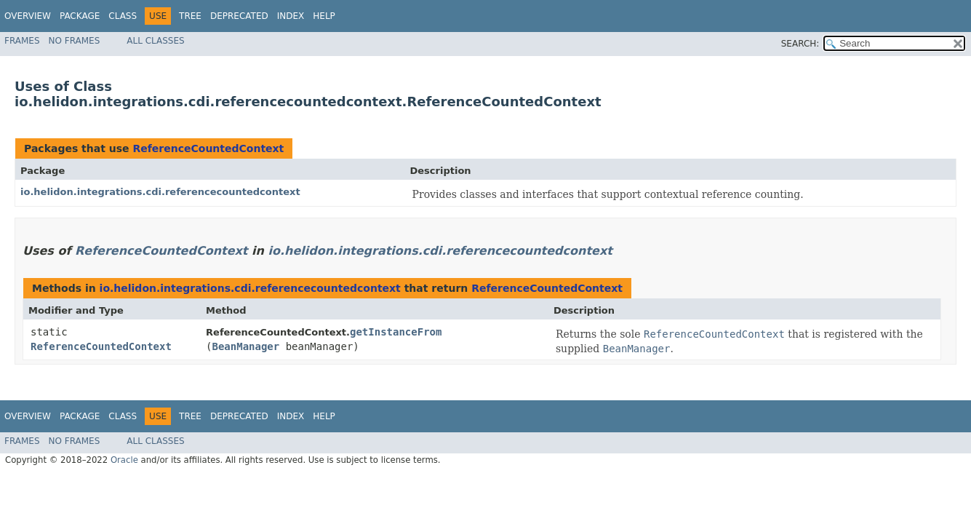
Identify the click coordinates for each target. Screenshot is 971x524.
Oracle (124, 460)
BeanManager (246, 346)
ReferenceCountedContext (208, 148)
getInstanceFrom (395, 332)
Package (80, 16)
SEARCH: (800, 44)
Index (291, 16)
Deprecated (239, 16)
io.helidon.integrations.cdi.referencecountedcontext (160, 191)
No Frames (74, 41)
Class (122, 16)
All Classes (155, 41)
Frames (22, 41)
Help (324, 16)
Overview (27, 16)
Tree (190, 16)
